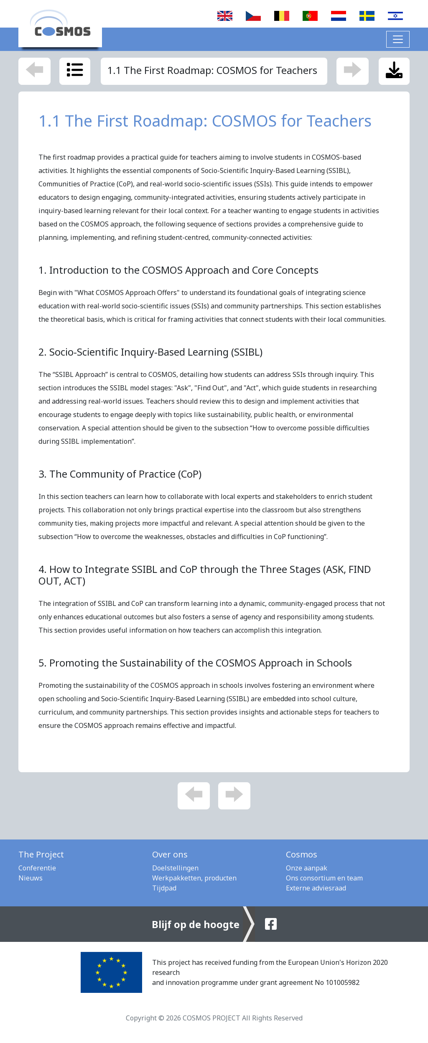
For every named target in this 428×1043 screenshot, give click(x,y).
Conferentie (37, 868)
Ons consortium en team (324, 878)
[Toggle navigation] (398, 39)
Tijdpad (164, 888)
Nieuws (30, 878)
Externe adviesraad (316, 888)
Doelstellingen (175, 868)
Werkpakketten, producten (194, 878)
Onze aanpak (306, 868)
